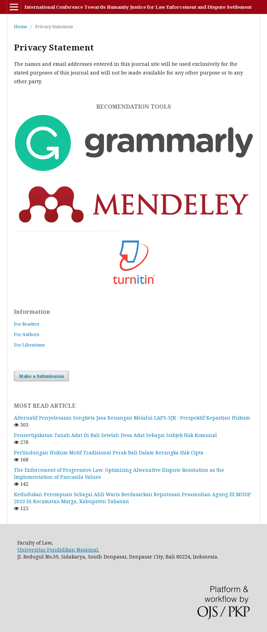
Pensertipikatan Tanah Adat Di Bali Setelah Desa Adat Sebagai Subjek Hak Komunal (115, 435)
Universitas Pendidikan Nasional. (58, 549)
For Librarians (29, 345)
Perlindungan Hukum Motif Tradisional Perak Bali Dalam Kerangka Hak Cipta (108, 452)
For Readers (26, 324)
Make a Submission (41, 376)
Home (20, 26)
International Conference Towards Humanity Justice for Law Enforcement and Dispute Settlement (138, 7)
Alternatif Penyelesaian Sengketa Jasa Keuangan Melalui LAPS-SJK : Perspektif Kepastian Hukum (132, 417)
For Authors (26, 334)
